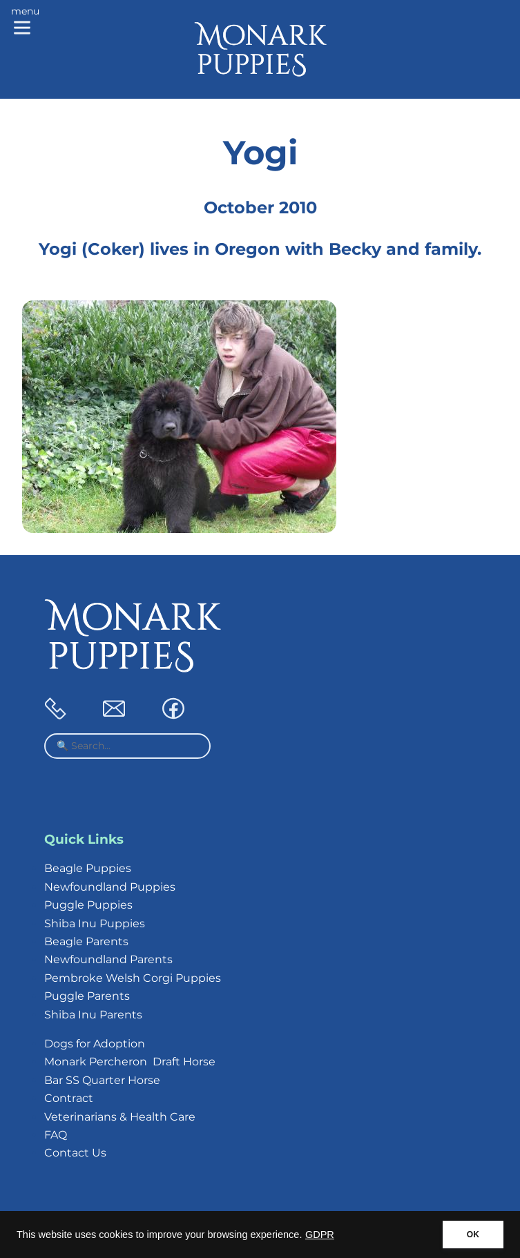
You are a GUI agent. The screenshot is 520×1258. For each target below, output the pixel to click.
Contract (68, 1098)
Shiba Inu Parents (93, 1014)
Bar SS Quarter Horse (102, 1080)
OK (473, 1234)
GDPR (319, 1234)
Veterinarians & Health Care (119, 1116)
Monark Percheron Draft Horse (129, 1061)
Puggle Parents (87, 996)
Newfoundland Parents (108, 959)
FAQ (55, 1134)
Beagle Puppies (87, 868)
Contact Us (75, 1152)
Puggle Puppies (88, 904)
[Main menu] (25, 22)
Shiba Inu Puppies (94, 923)
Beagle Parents (86, 941)
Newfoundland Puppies (109, 886)
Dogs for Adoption (94, 1043)
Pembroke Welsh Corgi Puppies (132, 978)
